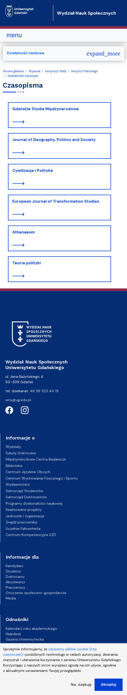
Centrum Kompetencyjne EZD (31, 534)
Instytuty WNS (55, 71)
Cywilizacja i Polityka (32, 170)
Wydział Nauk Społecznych (86, 13)
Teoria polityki (26, 263)
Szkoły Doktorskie (21, 453)
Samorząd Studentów (24, 491)
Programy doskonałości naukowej (34, 503)
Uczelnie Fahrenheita (23, 528)
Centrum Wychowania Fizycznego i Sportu (42, 478)
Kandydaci (14, 565)
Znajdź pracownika (21, 522)
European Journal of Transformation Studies (55, 201)
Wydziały (13, 446)
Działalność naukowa (23, 76)
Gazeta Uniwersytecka (25, 639)
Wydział (34, 71)
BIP (8, 644)
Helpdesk (13, 634)
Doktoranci (15, 576)
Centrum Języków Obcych (28, 471)
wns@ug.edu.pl (18, 400)
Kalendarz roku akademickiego (31, 628)
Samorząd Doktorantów (26, 497)
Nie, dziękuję (81, 688)
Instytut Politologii (84, 71)
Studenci (13, 571)
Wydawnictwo (18, 484)
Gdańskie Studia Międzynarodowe (45, 108)
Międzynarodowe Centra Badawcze (36, 459)
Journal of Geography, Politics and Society (54, 139)
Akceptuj (108, 688)
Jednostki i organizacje (25, 516)
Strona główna (13, 71)
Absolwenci (15, 582)
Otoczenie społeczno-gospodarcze (36, 592)
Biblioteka (14, 465)
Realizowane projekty (24, 509)
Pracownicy (15, 587)
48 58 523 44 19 (44, 391)
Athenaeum (23, 232)
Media (11, 598)
